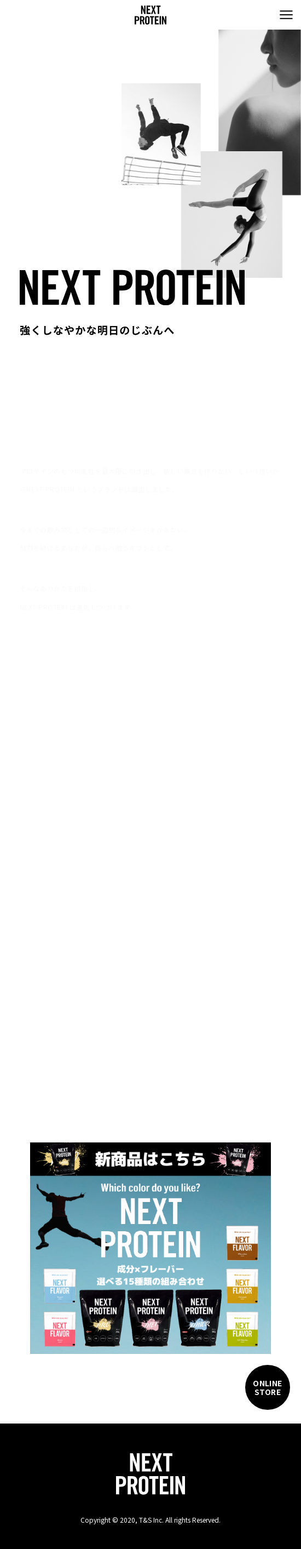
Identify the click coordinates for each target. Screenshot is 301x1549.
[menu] (286, 15)
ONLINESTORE (267, 1387)
